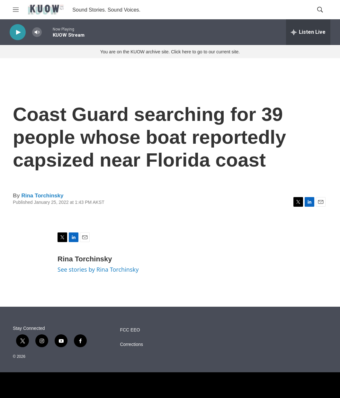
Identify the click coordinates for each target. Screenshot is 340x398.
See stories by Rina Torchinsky (98, 269)
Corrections (131, 344)
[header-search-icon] (320, 10)
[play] (18, 32)
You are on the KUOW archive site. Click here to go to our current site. (170, 51)
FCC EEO (130, 330)
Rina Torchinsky (42, 196)
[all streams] (308, 32)
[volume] (36, 32)
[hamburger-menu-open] (16, 9)
